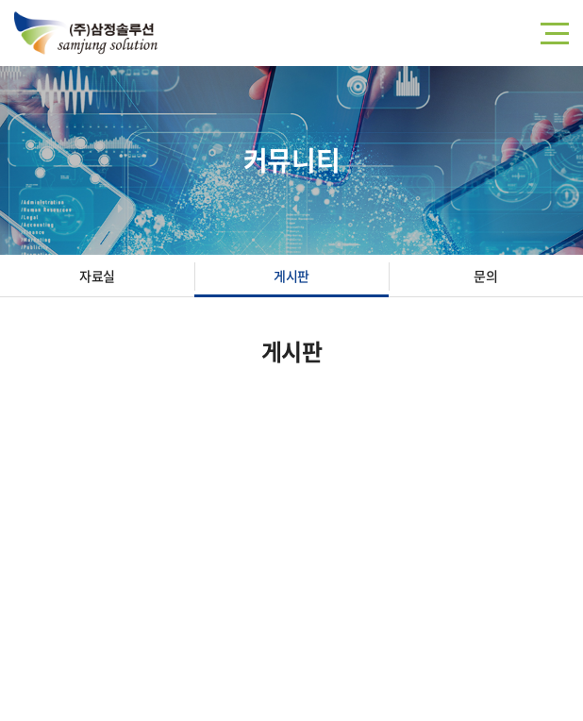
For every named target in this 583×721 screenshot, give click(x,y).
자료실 (97, 275)
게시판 (291, 275)
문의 (485, 275)
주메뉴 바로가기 (0, 0)
